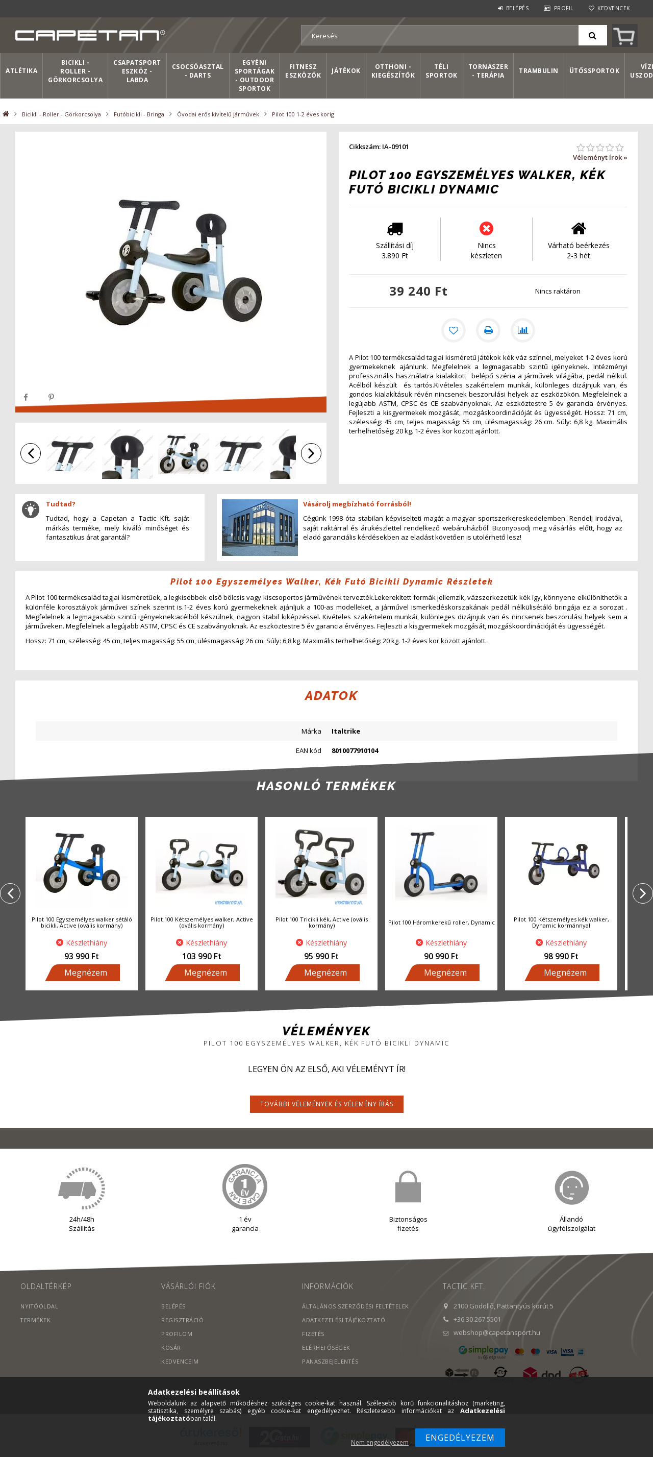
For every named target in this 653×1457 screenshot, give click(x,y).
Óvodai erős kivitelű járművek (218, 114)
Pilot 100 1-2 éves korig (303, 114)
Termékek (35, 1322)
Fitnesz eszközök (303, 71)
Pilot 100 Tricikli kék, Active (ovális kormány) (321, 924)
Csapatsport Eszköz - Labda (137, 71)
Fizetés (313, 1336)
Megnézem (85, 974)
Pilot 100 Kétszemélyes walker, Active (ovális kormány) (201, 924)
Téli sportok (441, 71)
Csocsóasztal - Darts (198, 71)
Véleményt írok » (600, 157)
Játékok (346, 70)
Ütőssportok (594, 70)
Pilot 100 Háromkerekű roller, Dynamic (441, 924)
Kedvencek (613, 8)
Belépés (517, 8)
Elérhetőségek (326, 1349)
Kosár (171, 1349)
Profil (563, 8)
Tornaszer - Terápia (488, 71)
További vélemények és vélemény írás (326, 1106)
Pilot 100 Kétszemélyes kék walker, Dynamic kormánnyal (561, 924)
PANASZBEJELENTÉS (330, 1363)
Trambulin (539, 70)
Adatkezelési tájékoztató (344, 1322)
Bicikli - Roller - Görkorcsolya (75, 71)
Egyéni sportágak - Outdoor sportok (255, 75)
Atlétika (21, 70)
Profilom (176, 1336)
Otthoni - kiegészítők (393, 71)
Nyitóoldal (39, 1308)
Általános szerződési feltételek (356, 1308)
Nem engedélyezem (380, 1442)
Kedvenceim (179, 1363)
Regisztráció (182, 1322)
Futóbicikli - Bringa (139, 114)
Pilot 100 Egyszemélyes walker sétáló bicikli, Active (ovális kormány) (82, 924)
